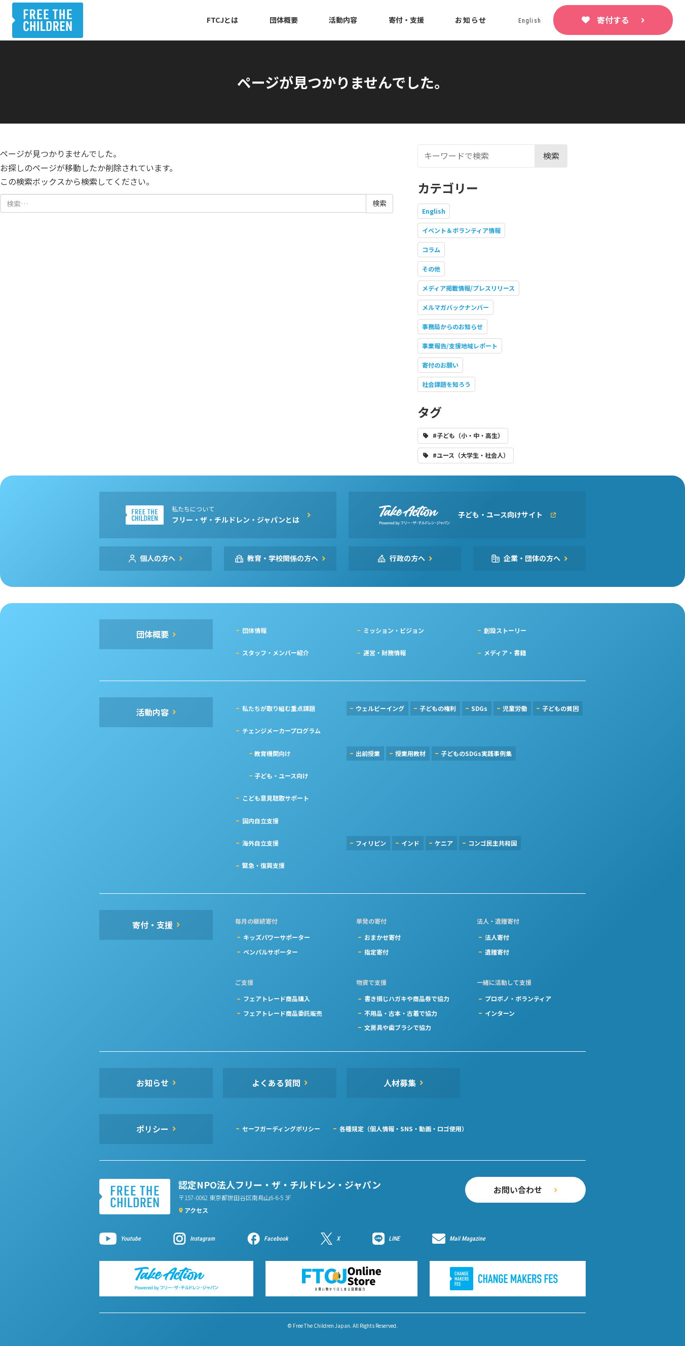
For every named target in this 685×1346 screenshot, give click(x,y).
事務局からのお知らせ (452, 326)
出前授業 (368, 753)
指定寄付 (376, 951)
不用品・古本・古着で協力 (400, 1013)
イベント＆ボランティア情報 (461, 230)
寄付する (613, 20)
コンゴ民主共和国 (492, 843)
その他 (431, 268)
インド (410, 843)
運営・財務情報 (384, 652)
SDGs (479, 708)
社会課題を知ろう (446, 384)
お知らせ (471, 20)
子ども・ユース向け (281, 775)
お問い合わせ (517, 1189)
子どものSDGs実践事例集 (476, 753)
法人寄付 (497, 937)
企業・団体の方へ (532, 558)
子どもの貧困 (560, 708)
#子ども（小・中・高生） (468, 435)
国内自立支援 (260, 820)
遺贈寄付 (497, 951)
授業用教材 (410, 753)
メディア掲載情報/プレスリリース (468, 288)
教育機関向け (272, 753)
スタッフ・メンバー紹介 (275, 652)
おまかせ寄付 (382, 937)
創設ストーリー (505, 630)
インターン (500, 1013)
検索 (551, 155)
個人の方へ (157, 558)
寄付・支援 (406, 20)
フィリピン (371, 843)
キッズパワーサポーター (276, 937)
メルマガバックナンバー (455, 307)
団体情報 (254, 630)
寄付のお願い (440, 365)
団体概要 (284, 20)
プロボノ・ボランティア (518, 998)
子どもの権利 (438, 708)
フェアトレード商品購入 (276, 998)
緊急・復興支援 (263, 865)
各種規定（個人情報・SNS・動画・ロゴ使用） (403, 1128)
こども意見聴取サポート (275, 798)
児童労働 (515, 708)
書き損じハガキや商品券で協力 (406, 998)
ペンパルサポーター (270, 951)
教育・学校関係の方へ (282, 558)
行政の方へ (407, 558)
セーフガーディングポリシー (281, 1128)
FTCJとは (222, 20)
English (433, 211)
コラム (431, 249)
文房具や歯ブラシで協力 (397, 1027)
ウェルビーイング (380, 708)
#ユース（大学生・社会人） (471, 455)
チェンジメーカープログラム (281, 730)
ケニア (444, 843)
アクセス (196, 1210)
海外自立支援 (260, 843)
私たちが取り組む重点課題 (278, 708)
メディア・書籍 (505, 652)
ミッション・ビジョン (393, 630)
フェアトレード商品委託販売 (282, 1013)
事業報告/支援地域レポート (460, 345)
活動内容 (343, 20)
